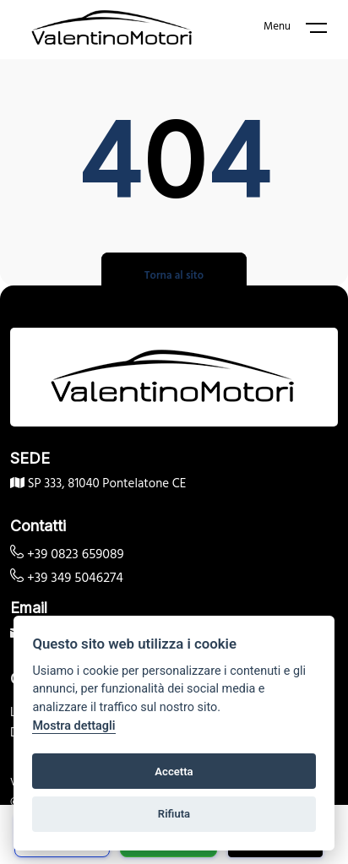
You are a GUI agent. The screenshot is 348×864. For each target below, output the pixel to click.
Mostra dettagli (73, 726)
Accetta (174, 771)
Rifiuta (174, 813)
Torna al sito (174, 276)
